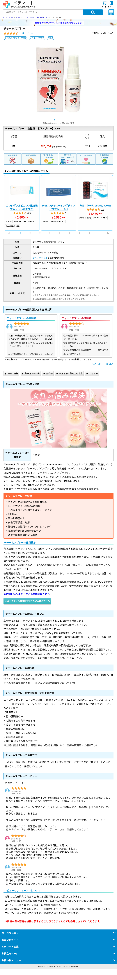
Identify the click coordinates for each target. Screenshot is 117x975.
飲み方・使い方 (31, 373)
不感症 (50, 38)
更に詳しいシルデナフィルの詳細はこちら (27, 594)
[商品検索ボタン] (93, 12)
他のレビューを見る (102, 364)
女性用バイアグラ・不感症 (16, 38)
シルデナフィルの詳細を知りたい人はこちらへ (27, 601)
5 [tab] (61, 233)
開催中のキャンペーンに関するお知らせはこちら (58, 22)
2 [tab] (31, 233)
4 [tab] (51, 233)
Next (108, 233)
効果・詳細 (11, 373)
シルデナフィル (40, 258)
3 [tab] (41, 233)
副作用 (48, 373)
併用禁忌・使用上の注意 (69, 373)
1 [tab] (56, 120)
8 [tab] (90, 233)
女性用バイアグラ (37, 38)
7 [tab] (80, 233)
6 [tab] (71, 233)
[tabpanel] (59, 79)
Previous (9, 233)
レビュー (92, 373)
